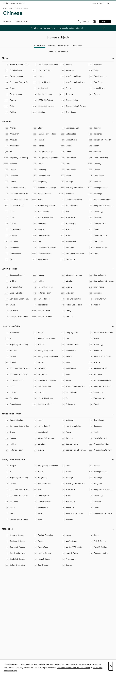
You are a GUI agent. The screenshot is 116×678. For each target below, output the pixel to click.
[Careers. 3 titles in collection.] (16, 484)
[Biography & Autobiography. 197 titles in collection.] (16, 345)
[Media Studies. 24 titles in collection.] (72, 140)
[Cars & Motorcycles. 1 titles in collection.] (16, 553)
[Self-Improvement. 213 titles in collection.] (100, 369)
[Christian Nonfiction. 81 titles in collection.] (16, 188)
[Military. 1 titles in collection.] (44, 519)
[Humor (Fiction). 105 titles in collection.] (44, 82)
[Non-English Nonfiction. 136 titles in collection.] (72, 386)
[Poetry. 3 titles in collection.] (72, 432)
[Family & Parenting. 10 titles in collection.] (44, 535)
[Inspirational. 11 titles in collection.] (44, 305)
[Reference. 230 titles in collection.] (100, 351)
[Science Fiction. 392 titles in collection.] (72, 100)
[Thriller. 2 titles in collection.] (100, 432)
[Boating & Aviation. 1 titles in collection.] (16, 541)
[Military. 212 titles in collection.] (72, 152)
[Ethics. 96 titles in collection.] (44, 128)
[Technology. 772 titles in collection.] (100, 212)
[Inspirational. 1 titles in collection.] (44, 432)
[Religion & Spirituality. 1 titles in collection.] (72, 513)
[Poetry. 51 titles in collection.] (72, 311)
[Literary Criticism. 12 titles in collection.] (44, 502)
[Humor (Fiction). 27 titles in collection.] (44, 299)
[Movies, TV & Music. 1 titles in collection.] (72, 547)
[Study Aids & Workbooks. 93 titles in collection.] (100, 490)
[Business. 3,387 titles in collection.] (16, 164)
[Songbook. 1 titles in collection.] (100, 484)
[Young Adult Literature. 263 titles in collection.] (100, 450)
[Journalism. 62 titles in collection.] (44, 224)
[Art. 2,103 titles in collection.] (16, 152)
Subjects (7, 21)
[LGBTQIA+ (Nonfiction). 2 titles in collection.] (44, 247)
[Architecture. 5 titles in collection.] (16, 333)
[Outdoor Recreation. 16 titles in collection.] (72, 200)
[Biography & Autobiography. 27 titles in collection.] (16, 478)
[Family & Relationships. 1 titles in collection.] (16, 317)
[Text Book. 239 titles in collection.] (100, 218)
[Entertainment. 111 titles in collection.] (16, 253)
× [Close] (110, 666)
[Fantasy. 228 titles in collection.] (44, 275)
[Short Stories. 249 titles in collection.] (100, 287)
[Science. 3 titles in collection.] (72, 565)
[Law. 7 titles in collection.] (72, 339)
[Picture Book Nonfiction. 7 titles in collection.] (100, 333)
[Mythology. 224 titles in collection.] (72, 293)
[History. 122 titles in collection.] (44, 392)
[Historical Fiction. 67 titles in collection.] (16, 450)
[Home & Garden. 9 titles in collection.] (44, 559)
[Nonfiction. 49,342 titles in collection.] (72, 194)
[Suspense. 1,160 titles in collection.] (100, 64)
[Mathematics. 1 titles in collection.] (44, 508)
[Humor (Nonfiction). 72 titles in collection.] (44, 218)
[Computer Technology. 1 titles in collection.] (16, 496)
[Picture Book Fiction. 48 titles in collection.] (72, 305)
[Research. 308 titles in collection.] (100, 152)
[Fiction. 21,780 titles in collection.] (16, 106)
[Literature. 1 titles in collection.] (72, 281)
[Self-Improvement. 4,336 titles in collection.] (100, 188)
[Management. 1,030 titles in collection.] (44, 259)
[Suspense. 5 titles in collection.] (100, 426)
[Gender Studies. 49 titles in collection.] (44, 176)
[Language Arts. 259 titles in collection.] (72, 333)
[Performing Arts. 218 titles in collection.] (72, 206)
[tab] (39, 45)
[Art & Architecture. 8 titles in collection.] (16, 535)
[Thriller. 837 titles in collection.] (100, 70)
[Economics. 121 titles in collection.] (16, 236)
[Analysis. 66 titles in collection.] (16, 128)
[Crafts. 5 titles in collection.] (16, 386)
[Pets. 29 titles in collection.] (72, 212)
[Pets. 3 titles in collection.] (72, 398)
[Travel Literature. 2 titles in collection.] (100, 299)
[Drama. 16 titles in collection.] (16, 432)
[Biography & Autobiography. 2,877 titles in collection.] (16, 158)
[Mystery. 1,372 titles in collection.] (72, 64)
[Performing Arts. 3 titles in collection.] (72, 392)
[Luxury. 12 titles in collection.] (72, 535)
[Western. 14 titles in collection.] (100, 305)
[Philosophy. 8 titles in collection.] (72, 404)
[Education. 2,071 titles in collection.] (16, 241)
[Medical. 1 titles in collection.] (44, 513)
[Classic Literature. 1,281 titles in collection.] (16, 293)
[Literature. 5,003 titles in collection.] (44, 112)
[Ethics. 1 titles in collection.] (16, 513)
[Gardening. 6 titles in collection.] (44, 369)
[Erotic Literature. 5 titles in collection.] (16, 94)
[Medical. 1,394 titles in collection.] (72, 146)
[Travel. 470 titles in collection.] (100, 230)
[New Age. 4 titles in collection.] (72, 478)
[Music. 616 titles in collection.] (72, 164)
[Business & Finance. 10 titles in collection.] (16, 547)
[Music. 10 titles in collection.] (72, 375)
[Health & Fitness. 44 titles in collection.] (44, 386)
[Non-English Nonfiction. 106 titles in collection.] (72, 484)
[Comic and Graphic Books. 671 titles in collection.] (16, 299)
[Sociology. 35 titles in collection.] (100, 478)
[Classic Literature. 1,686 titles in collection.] (16, 76)
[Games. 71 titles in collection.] (44, 363)
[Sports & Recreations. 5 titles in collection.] (100, 380)
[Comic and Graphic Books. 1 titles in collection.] (16, 490)
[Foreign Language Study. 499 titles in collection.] (44, 158)
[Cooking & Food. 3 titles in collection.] (16, 380)
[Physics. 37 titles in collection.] (72, 230)
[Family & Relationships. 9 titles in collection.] (44, 339)
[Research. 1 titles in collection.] (72, 519)
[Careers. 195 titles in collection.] (16, 170)
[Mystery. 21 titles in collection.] (44, 450)
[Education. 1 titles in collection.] (16, 311)
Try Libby (35, 28)
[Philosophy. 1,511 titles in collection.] (72, 218)
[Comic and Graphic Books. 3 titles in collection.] (16, 194)
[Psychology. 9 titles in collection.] (72, 502)
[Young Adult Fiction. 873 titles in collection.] (100, 444)
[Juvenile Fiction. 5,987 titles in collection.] (44, 311)
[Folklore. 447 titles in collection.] (44, 281)
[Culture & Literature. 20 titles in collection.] (16, 565)
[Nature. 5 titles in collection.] (72, 472)
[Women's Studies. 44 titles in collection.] (100, 247)
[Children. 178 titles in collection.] (16, 182)
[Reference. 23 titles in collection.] (72, 508)
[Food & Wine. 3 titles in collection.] (44, 547)
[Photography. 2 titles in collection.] (72, 559)
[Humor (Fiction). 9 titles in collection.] (44, 426)
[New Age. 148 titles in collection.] (72, 182)
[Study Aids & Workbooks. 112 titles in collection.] (100, 206)
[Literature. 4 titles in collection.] (44, 444)
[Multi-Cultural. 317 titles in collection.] (72, 158)
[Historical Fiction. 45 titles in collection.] (44, 293)
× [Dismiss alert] (103, 28)
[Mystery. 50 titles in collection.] (72, 287)
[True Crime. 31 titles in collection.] (100, 241)
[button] (97, 3)
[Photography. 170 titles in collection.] (72, 224)
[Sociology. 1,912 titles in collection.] (100, 194)
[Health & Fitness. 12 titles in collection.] (44, 484)
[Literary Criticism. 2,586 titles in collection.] (44, 253)
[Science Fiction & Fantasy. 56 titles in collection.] (100, 281)
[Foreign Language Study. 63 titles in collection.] (44, 357)
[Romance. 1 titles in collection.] (72, 317)
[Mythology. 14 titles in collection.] (72, 420)
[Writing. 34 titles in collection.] (100, 253)
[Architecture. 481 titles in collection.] (16, 146)
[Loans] (94, 22)
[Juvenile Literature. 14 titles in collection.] (44, 94)
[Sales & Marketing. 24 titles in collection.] (100, 158)
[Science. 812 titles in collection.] (100, 363)
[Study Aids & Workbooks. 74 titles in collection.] (100, 386)
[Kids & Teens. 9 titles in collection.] (44, 565)
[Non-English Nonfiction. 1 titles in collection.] (72, 82)
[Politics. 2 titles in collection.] (100, 339)
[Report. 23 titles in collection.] (100, 146)
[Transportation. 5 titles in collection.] (100, 398)
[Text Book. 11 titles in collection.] (100, 502)
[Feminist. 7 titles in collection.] (44, 140)
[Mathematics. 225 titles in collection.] (72, 134)
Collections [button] (21, 21)
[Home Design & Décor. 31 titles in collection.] (44, 206)
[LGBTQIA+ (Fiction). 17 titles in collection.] (44, 100)
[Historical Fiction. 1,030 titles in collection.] (44, 70)
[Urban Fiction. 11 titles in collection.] (100, 88)
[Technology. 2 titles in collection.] (100, 496)
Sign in (105, 21)
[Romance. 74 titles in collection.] (72, 438)
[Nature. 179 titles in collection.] (72, 380)
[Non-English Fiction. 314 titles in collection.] (72, 299)
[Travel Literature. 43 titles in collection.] (100, 76)
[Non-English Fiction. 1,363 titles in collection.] (72, 76)
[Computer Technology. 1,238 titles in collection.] (16, 200)
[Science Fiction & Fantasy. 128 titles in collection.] (72, 106)
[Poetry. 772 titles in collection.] (72, 88)
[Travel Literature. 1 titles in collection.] (100, 236)
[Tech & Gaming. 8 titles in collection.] (100, 541)
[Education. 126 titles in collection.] (16, 502)
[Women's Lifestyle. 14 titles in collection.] (100, 553)
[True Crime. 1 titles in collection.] (100, 82)
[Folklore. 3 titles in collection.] (16, 444)
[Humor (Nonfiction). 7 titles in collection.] (44, 398)
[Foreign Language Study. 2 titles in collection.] (44, 466)
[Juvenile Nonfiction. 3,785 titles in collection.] (44, 404)
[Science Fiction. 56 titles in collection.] (100, 275)
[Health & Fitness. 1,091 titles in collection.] (44, 194)
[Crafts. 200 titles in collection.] (16, 212)
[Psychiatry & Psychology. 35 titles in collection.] (72, 253)
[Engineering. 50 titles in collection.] (16, 247)
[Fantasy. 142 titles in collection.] (16, 438)
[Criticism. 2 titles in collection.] (16, 392)
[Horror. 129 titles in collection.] (44, 76)
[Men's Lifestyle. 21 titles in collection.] (72, 541)
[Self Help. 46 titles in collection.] (100, 182)
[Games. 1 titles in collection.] (44, 472)
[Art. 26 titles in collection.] (16, 339)
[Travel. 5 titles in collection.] (100, 508)
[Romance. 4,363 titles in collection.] (72, 94)
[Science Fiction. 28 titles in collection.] (72, 444)
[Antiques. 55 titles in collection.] (16, 140)
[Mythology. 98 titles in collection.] (72, 70)
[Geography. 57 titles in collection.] (44, 375)
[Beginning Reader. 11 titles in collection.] (16, 275)
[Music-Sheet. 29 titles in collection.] (72, 170)
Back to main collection (13, 3)
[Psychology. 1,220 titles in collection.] (72, 259)
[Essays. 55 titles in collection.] (44, 333)
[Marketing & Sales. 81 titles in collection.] (72, 128)
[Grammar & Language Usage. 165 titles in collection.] (44, 188)
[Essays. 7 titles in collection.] (16, 508)
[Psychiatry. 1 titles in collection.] (72, 247)
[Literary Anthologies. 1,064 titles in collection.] (44, 106)
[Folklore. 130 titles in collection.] (16, 112)
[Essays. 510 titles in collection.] (16, 259)
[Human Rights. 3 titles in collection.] (44, 212)
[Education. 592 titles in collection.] (16, 398)
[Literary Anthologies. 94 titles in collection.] (72, 275)
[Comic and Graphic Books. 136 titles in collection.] (16, 426)
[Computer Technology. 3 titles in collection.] (16, 375)
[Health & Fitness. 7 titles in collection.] (44, 553)
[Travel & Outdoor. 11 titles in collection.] (100, 547)
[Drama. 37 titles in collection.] (16, 305)
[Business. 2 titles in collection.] (16, 351)
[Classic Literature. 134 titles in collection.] (16, 420)
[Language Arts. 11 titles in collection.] (44, 496)
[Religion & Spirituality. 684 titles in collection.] (100, 140)
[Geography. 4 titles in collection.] (44, 478)
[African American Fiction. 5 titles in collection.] (16, 64)
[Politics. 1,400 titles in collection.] (72, 236)
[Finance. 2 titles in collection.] (44, 345)
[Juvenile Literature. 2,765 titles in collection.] (44, 317)
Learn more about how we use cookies (73, 667)
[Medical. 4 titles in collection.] (72, 357)
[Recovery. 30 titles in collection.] (100, 128)
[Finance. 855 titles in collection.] (44, 146)
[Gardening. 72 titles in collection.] (44, 170)
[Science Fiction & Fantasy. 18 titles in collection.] (72, 450)
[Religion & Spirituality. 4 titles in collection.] (100, 357)
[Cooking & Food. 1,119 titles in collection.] (16, 206)
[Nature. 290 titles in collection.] (72, 176)
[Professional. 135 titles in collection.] (72, 241)
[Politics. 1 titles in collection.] (72, 496)
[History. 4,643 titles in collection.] (44, 200)
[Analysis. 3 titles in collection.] (16, 466)
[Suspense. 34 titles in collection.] (100, 293)
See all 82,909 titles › (58, 51)
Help (108, 3)
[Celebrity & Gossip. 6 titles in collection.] (16, 559)
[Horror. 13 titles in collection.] (44, 420)
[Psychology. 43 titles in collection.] (100, 345)
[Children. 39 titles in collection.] (16, 363)
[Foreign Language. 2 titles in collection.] (44, 152)
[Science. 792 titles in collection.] (100, 170)
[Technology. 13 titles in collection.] (100, 392)
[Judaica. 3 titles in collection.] (44, 230)
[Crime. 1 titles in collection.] (16, 218)
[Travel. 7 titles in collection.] (100, 404)
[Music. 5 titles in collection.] (72, 466)
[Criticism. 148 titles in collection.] (16, 224)
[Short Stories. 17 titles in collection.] (100, 420)
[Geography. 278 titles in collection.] (44, 182)
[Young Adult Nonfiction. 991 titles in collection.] (100, 513)
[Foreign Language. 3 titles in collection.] (44, 287)
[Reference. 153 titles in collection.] (100, 134)
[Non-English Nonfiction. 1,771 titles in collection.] (72, 188)
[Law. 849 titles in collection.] (44, 241)
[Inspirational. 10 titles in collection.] (44, 88)
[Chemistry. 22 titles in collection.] (16, 176)
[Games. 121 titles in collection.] (44, 164)
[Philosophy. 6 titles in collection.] (72, 490)
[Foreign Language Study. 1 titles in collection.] (44, 64)
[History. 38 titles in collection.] (44, 490)
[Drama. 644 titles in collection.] (16, 88)
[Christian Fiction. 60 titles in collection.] (16, 70)
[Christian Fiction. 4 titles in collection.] (16, 287)
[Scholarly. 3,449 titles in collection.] (100, 164)
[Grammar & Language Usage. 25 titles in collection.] (44, 380)
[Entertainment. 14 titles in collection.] (16, 404)
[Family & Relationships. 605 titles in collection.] (44, 134)
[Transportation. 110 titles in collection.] (100, 224)
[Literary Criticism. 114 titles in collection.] (72, 345)
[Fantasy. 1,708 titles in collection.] (16, 100)
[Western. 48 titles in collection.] (100, 94)
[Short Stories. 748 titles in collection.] (72, 112)
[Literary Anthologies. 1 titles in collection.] (44, 438)
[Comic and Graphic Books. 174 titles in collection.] (16, 82)
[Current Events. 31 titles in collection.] (16, 230)
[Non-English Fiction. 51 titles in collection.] (72, 426)
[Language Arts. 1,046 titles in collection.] (44, 236)
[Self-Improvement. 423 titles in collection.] (100, 472)
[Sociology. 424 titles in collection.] (100, 375)
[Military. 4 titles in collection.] (72, 363)
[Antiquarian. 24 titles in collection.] (16, 134)
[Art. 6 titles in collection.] (16, 472)
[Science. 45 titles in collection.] (100, 466)
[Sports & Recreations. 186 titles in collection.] (100, 200)
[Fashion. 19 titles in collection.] (44, 541)
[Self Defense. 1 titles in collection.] (100, 176)
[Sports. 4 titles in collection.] (100, 535)
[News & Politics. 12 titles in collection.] (72, 553)
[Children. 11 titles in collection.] (16, 281)
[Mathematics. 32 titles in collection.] (72, 351)
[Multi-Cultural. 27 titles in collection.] (72, 369)
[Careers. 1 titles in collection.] (16, 357)
